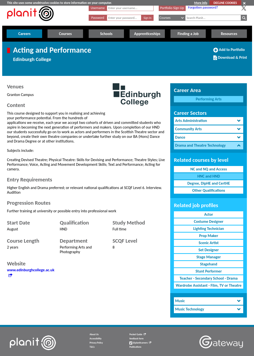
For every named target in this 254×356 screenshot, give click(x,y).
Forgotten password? (203, 7)
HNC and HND (208, 176)
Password (97, 18)
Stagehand (208, 264)
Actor (208, 214)
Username (98, 8)
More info (200, 3)
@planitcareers (140, 342)
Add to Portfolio (229, 52)
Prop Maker (208, 235)
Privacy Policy (96, 342)
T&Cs (92, 346)
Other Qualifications (208, 190)
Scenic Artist (209, 242)
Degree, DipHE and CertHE (208, 183)
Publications (135, 346)
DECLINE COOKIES (225, 3)
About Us (94, 334)
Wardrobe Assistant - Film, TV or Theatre (209, 285)
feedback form (136, 338)
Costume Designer (208, 221)
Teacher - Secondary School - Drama (209, 278)
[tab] (208, 121)
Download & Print (230, 59)
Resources (229, 33)
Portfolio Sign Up (172, 8)
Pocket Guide (137, 334)
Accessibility (96, 338)
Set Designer (208, 250)
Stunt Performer (208, 271)
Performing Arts (208, 99)
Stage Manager (208, 257)
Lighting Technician (208, 228)
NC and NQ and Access (208, 169)
